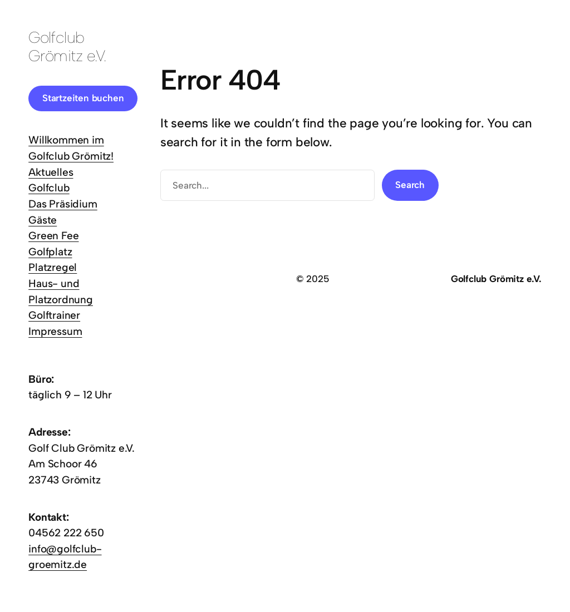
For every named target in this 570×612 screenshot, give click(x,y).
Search (410, 184)
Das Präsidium (62, 204)
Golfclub (48, 187)
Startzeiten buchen (83, 97)
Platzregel (52, 267)
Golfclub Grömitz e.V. (67, 46)
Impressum (55, 331)
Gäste (42, 220)
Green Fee (53, 235)
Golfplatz (50, 251)
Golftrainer (54, 315)
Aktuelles (50, 172)
